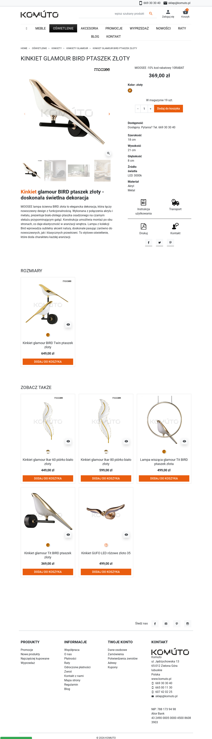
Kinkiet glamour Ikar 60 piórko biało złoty (48, 477)
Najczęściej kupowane (35, 658)
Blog (67, 689)
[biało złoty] (48, 467)
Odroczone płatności (77, 667)
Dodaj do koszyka (168, 108)
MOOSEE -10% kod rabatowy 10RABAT (159, 68)
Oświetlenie (39, 48)
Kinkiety (57, 48)
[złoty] (48, 351)
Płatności (70, 658)
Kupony (113, 667)
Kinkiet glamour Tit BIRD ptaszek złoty (47, 571)
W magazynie (155, 100)
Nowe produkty (30, 654)
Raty (67, 663)
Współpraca (72, 650)
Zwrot (68, 671)
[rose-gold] (106, 561)
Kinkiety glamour (77, 48)
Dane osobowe (117, 650)
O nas (68, 654)
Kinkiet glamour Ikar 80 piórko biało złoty (106, 477)
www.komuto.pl (161, 679)
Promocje (27, 650)
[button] (185, 13)
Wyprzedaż (28, 663)
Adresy (112, 663)
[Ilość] (144, 109)
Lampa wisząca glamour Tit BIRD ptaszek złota (164, 477)
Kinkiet (28, 192)
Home (24, 48)
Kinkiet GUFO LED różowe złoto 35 (106, 569)
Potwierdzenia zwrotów (123, 658)
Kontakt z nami (74, 676)
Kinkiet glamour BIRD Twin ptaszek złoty (48, 361)
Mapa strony (72, 680)
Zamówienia (116, 654)
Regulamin (71, 684)
